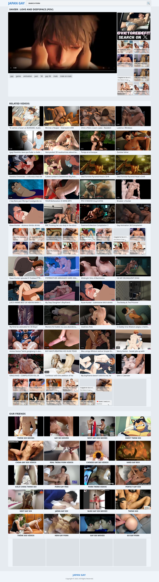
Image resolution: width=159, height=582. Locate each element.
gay (11, 76)
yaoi (36, 76)
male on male (65, 76)
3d (42, 76)
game (18, 76)
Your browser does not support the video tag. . (62, 42)
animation (27, 76)
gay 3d (48, 76)
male (55, 76)
